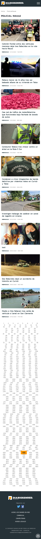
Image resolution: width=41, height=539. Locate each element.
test (3, 247)
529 (4, 484)
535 (14, 486)
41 (3, 334)
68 (18, 341)
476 (10, 466)
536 (20, 486)
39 (29, 332)
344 (7, 424)
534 (37, 484)
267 (13, 400)
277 (4, 403)
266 (7, 400)
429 (33, 451)
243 (30, 391)
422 (23, 449)
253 (23, 395)
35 (6, 332)
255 (37, 395)
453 (37, 458)
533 (30, 484)
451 (24, 458)
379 (23, 435)
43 (15, 334)
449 (10, 458)
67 (12, 341)
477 (17, 466)
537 (27, 486)
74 (15, 342)
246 (14, 393)
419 (4, 449)
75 (20, 342)
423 (30, 449)
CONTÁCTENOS (20, 518)
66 (6, 341)
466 (20, 463)
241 (17, 391)
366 (13, 431)
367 (20, 431)
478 (23, 466)
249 (33, 393)
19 (20, 327)
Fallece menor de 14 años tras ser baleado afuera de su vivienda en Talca (20, 81)
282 (37, 403)
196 (23, 377)
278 (10, 403)
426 (14, 451)
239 (4, 391)
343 (37, 423)
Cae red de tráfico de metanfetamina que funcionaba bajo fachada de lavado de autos (20, 114)
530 (11, 484)
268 (20, 400)
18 (14, 327)
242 (24, 391)
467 (27, 463)
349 (4, 426)
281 (30, 403)
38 (23, 332)
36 (12, 332)
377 (10, 435)
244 (37, 391)
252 (17, 395)
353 (30, 426)
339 (10, 423)
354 (37, 426)
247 (20, 393)
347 (27, 424)
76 (26, 342)
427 (20, 451)
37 (17, 332)
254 (30, 395)
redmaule (5, 52)
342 (30, 423)
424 (36, 449)
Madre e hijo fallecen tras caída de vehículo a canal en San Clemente (18, 312)
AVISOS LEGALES (20, 521)
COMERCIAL (20, 515)
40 (35, 332)
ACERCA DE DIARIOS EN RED (20, 512)
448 (4, 458)
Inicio (3, 11)
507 (13, 477)
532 (24, 484)
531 (17, 484)
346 (20, 424)
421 (17, 449)
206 (20, 381)
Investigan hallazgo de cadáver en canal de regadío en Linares (20, 214)
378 (17, 435)
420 (10, 449)
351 (17, 426)
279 (17, 403)
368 (27, 431)
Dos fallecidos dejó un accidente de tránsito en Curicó (18, 280)
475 (4, 466)
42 (9, 334)
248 (27, 393)
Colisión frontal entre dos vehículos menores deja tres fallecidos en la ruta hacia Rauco (19, 46)
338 (4, 423)
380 (30, 435)
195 (17, 377)
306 (27, 412)
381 (37, 435)
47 (37, 334)
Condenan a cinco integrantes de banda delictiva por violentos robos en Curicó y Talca (20, 181)
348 (33, 424)
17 (9, 327)
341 (24, 423)
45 (26, 334)
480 (36, 466)
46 (32, 334)
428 (27, 451)
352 (24, 426)
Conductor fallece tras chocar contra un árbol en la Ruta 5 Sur (20, 148)
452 (30, 458)
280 (23, 403)
